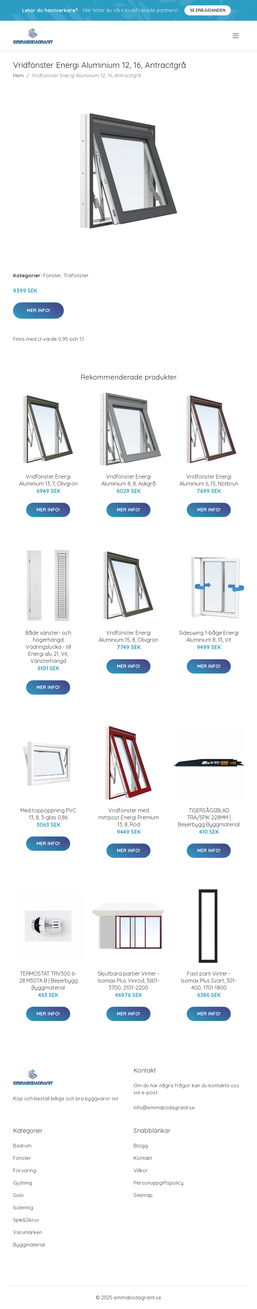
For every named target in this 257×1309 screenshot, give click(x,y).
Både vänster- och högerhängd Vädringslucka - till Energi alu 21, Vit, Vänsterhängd (48, 646)
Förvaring (24, 1170)
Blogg (141, 1145)
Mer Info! (38, 310)
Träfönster (76, 275)
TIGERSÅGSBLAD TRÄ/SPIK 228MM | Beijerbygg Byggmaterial (209, 817)
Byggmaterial (29, 1244)
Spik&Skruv (26, 1220)
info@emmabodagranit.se (164, 1107)
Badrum (22, 1145)
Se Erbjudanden (208, 10)
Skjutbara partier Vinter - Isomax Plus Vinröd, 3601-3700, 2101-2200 (128, 980)
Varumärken (27, 1232)
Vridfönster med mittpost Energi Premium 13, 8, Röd (128, 817)
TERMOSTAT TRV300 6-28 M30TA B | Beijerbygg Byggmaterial (48, 980)
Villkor (141, 1170)
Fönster (52, 275)
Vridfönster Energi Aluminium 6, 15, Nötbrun (208, 480)
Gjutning (22, 1183)
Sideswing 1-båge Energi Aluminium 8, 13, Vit (209, 636)
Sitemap (143, 1195)
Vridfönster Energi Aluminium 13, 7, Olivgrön (48, 480)
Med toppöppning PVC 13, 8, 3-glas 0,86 (48, 814)
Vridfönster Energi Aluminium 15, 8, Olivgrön (128, 636)
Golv (18, 1195)
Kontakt (143, 1158)
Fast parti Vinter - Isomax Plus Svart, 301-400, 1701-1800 (209, 980)
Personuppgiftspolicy (158, 1183)
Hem (18, 75)
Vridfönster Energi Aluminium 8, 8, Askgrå (128, 480)
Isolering (23, 1207)
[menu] (236, 36)
